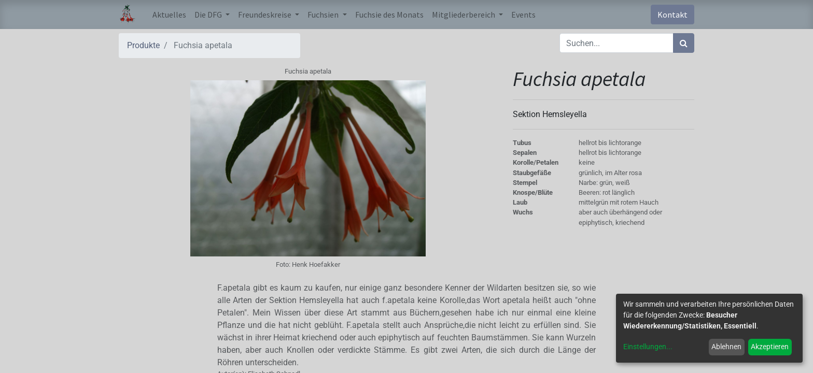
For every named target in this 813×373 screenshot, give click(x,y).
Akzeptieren (770, 346)
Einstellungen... (647, 346)
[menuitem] (169, 14)
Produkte (143, 45)
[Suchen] (683, 43)
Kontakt (672, 14)
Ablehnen (726, 346)
